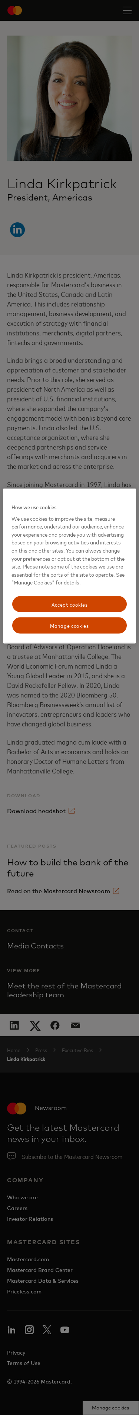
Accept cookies (70, 603)
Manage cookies (69, 625)
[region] (69, 566)
